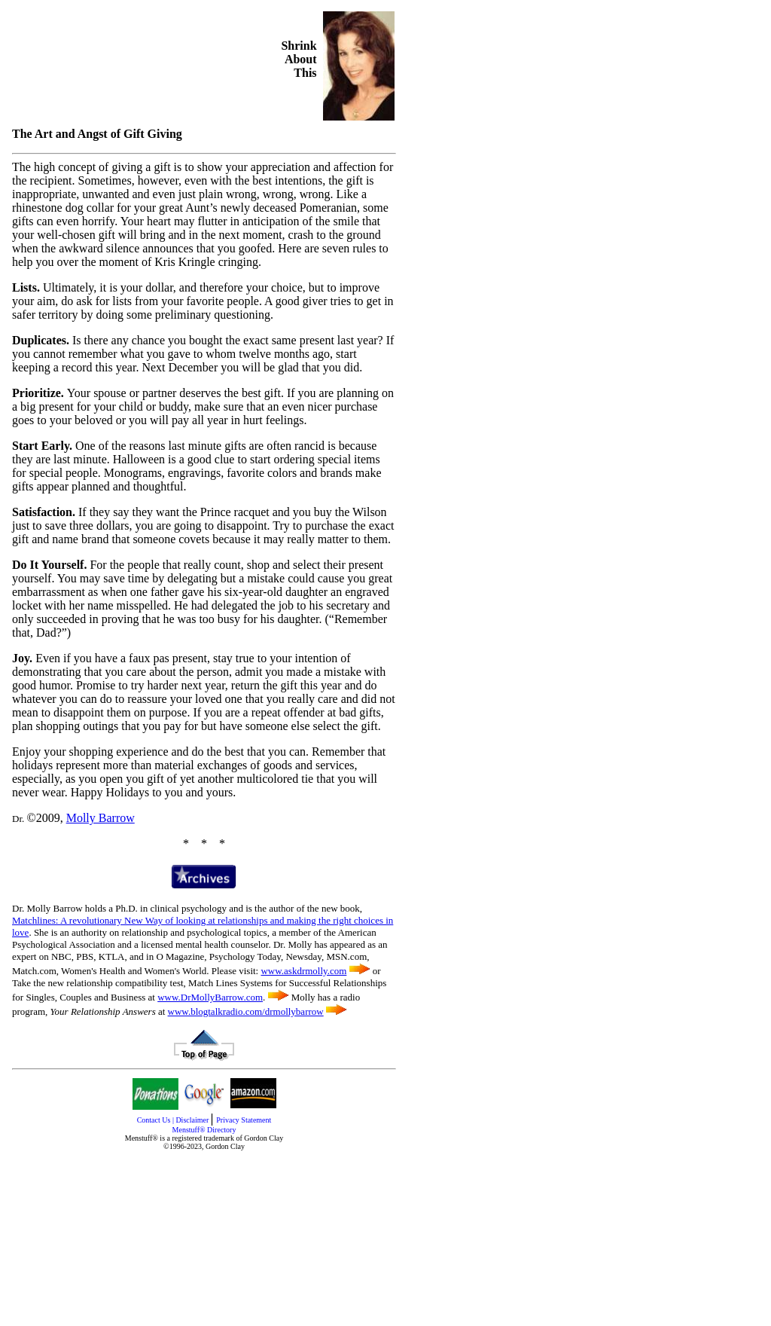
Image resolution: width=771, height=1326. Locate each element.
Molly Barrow (100, 817)
